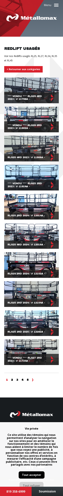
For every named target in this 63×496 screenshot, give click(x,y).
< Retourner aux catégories (23, 69)
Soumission (47, 491)
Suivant (33, 380)
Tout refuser (31, 485)
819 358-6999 (15, 491)
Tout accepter (31, 475)
